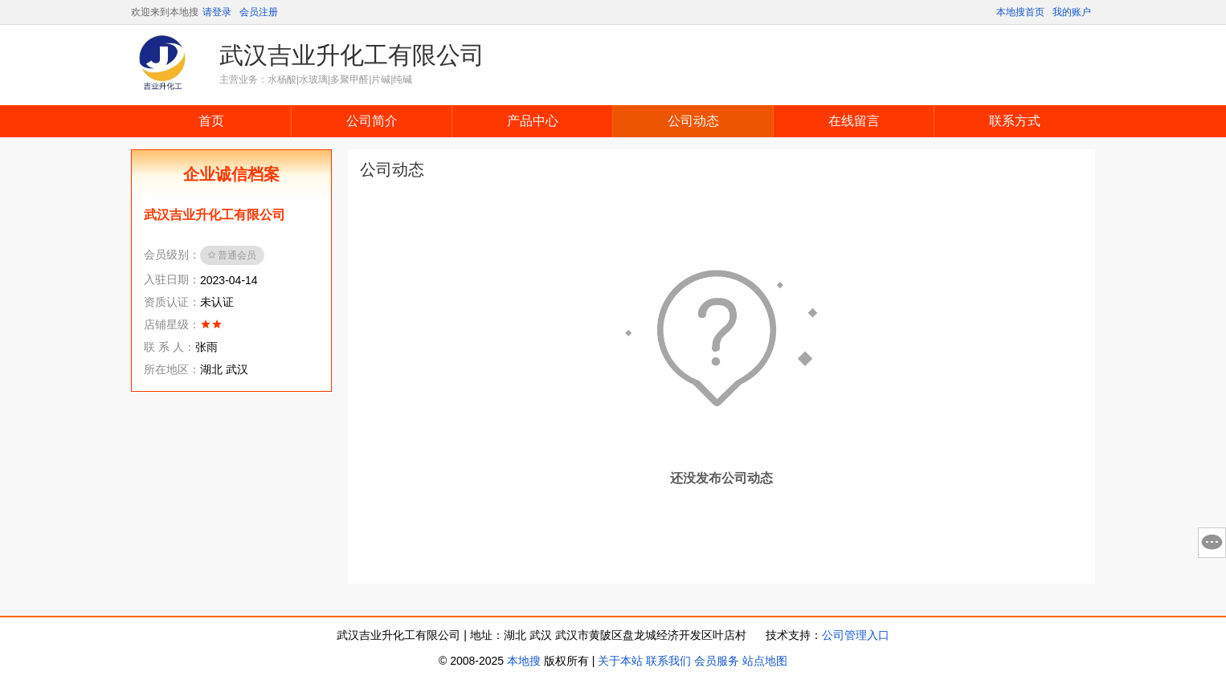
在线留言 (854, 121)
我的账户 (1071, 12)
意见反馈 (1212, 542)
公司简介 (372, 121)
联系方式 (1014, 121)
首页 (211, 121)
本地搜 (524, 660)
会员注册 (258, 12)
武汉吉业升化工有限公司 (351, 55)
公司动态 (693, 121)
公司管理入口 (855, 635)
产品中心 (532, 121)
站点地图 (764, 660)
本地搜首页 (1020, 12)
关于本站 (620, 660)
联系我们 (668, 660)
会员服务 (716, 660)
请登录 (216, 12)
